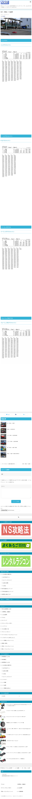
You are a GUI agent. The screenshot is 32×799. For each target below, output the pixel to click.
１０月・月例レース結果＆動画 (12, 441)
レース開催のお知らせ (6, 688)
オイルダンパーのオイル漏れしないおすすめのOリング (15, 710)
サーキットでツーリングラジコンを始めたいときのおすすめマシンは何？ (18, 752)
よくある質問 (4, 614)
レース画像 (4, 682)
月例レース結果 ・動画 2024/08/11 (13, 453)
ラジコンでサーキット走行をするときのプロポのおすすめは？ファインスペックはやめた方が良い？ (18, 705)
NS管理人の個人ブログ (6, 594)
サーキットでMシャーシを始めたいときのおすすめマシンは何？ (17, 746)
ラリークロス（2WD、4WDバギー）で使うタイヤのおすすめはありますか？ (18, 729)
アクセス (3, 617)
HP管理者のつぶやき (6, 656)
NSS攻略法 (4, 659)
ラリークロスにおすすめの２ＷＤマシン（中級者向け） (15, 758)
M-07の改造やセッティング (7, 588)
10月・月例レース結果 (26, 463)
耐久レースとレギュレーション (8, 648)
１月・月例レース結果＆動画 (12, 435)
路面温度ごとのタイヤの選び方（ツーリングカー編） (15, 722)
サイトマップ (4, 620)
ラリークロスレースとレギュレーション (9, 634)
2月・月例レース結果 (10, 423)
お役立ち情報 (5, 582)
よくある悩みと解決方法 (6, 574)
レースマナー (4, 679)
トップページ (4, 626)
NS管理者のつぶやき (6, 662)
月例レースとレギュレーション (8, 646)
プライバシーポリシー (6, 631)
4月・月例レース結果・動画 (12, 447)
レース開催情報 (20, 791)
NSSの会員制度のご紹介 (6, 608)
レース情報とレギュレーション (8, 640)
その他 (4, 585)
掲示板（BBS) (4, 643)
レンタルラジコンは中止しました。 (9, 637)
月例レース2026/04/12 (11, 429)
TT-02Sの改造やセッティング (7, 591)
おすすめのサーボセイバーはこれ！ (12, 740)
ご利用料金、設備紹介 (6, 611)
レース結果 (3, 16)
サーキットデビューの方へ (7, 623)
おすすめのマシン (6, 577)
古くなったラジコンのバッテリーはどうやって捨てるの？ (16, 716)
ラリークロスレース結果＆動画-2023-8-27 (9, 463)
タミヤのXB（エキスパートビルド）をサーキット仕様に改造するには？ (18, 734)
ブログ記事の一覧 (5, 628)
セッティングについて (7, 580)
